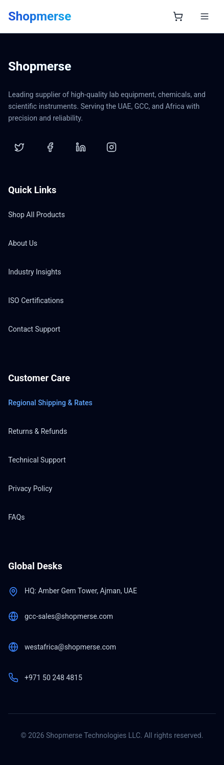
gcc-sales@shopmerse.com (69, 616)
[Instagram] (111, 147)
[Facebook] (50, 147)
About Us (22, 243)
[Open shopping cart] (178, 16)
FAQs (16, 517)
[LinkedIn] (81, 147)
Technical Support (37, 460)
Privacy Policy (30, 488)
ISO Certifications (35, 300)
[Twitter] (19, 147)
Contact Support (34, 329)
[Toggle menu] (204, 16)
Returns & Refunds (37, 431)
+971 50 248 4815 (53, 678)
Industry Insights (34, 272)
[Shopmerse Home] (39, 16)
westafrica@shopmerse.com (70, 647)
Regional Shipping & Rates (50, 403)
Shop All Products (36, 215)
